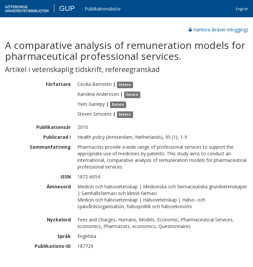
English (242, 8)
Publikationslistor (103, 9)
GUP (67, 8)
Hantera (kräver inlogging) (218, 29)
